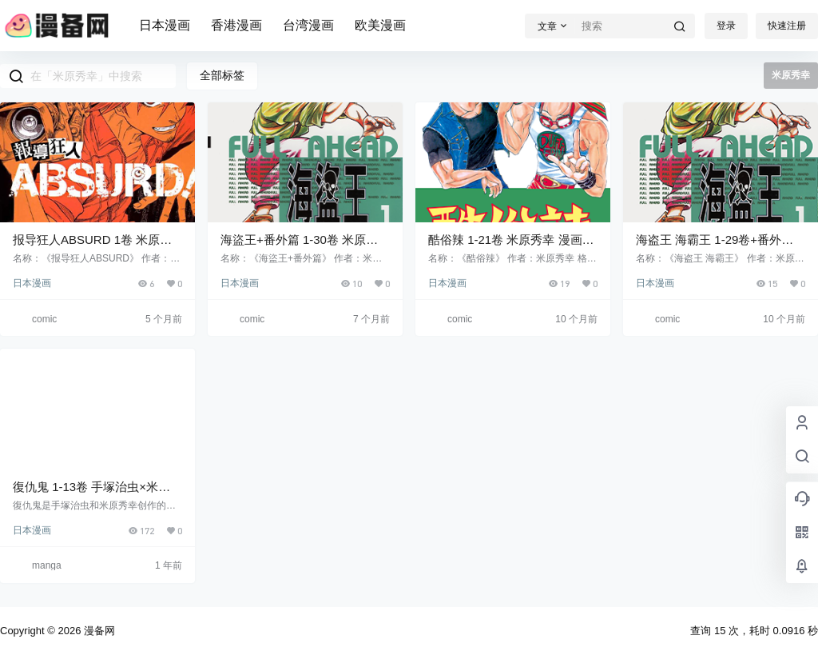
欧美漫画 (380, 25)
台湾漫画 (308, 25)
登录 (726, 25)
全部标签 (222, 75)
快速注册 (787, 25)
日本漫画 (164, 25)
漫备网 (98, 631)
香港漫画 (236, 25)
